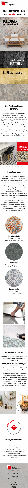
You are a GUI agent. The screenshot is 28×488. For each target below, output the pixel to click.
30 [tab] (21, 166)
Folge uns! (13, 457)
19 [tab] (5, 166)
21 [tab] (8, 166)
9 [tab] (13, 164)
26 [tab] (15, 166)
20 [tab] (6, 166)
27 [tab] (17, 166)
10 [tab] (15, 164)
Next (24, 225)
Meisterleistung (14, 11)
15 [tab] (22, 164)
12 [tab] (18, 164)
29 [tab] (20, 166)
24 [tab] (12, 166)
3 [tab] (4, 164)
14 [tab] (21, 164)
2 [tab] (3, 164)
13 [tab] (19, 164)
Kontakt (19, 14)
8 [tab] (12, 164)
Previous (4, 225)
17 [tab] (25, 164)
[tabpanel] (8, 153)
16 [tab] (23, 164)
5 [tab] (7, 164)
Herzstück (12, 14)
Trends (23, 11)
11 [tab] (16, 164)
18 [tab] (26, 164)
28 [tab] (18, 166)
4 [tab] (6, 164)
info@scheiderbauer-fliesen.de (18, 385)
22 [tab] (9, 166)
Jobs (5, 14)
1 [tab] (1, 164)
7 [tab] (10, 164)
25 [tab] (14, 166)
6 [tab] (9, 164)
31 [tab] (23, 166)
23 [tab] (11, 166)
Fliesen (5, 11)
